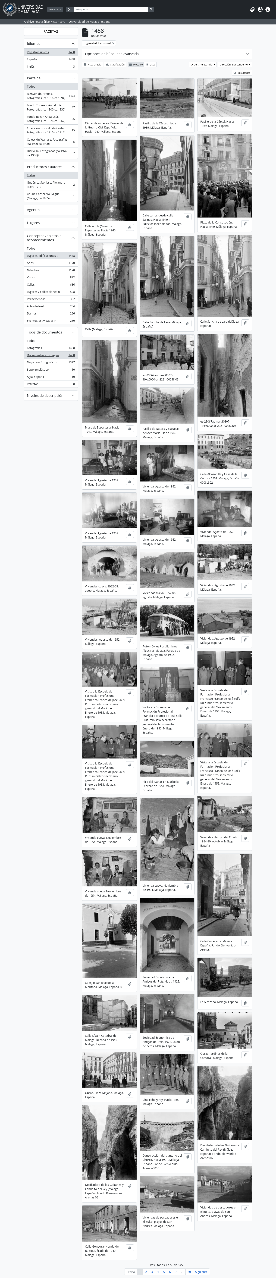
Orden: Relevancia (202, 64)
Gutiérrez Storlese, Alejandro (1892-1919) (51, 185)
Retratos (51, 385)
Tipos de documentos (44, 332)
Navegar (54, 9)
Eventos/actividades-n (51, 321)
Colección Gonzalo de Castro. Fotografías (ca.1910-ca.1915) (51, 130)
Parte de (33, 78)
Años (51, 264)
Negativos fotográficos (51, 363)
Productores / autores (44, 166)
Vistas (51, 278)
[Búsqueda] (111, 9)
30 (189, 1272)
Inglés (51, 67)
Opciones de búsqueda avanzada (112, 53)
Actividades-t (51, 307)
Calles (51, 285)
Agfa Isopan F (51, 377)
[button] (252, 9)
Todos (31, 87)
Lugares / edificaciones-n (51, 292)
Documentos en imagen (51, 356)
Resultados (242, 72)
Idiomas (33, 43)
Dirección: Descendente (234, 64)
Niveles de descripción (45, 395)
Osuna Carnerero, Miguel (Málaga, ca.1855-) (51, 196)
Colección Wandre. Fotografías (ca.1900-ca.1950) (51, 142)
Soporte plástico (51, 370)
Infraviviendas (51, 300)
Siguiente (201, 1272)
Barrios (51, 314)
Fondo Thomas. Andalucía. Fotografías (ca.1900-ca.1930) (51, 107)
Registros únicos (51, 53)
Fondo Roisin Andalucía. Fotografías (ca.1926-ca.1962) (51, 119)
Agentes (33, 209)
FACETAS (51, 31)
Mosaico (136, 64)
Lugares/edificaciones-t (51, 256)
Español (51, 60)
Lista (150, 64)
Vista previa (92, 64)
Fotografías (51, 349)
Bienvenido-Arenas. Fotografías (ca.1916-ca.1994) (51, 96)
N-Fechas (51, 271)
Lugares (33, 222)
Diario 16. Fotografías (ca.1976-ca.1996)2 (51, 153)
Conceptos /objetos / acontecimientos (44, 237)
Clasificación (115, 64)
